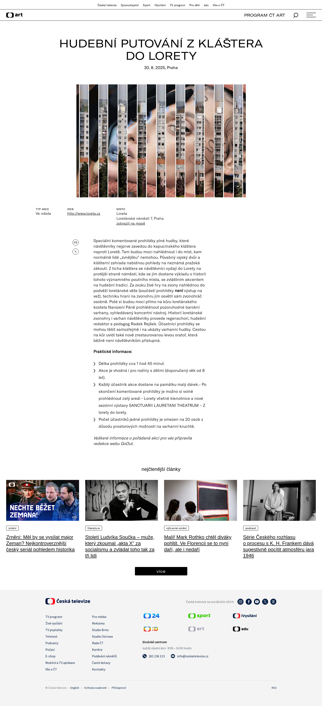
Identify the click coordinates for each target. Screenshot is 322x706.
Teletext (51, 636)
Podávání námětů (104, 656)
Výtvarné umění (176, 528)
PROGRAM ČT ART (264, 15)
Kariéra (97, 649)
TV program (177, 5)
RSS (274, 688)
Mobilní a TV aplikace (60, 663)
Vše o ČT (218, 5)
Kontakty (98, 669)
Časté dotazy (101, 663)
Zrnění (12, 528)
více (161, 571)
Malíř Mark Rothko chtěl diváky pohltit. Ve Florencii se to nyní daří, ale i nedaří (197, 543)
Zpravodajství (130, 5)
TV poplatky (53, 630)
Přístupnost (119, 688)
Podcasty (51, 643)
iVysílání (160, 5)
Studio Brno (100, 630)
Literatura (93, 528)
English (74, 688)
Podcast (250, 528)
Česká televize (107, 5)
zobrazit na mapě (130, 223)
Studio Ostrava (102, 636)
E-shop (50, 656)
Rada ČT (98, 643)
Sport (146, 5)
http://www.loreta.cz (83, 213)
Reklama (98, 623)
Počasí (50, 649)
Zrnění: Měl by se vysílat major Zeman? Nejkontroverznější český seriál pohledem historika (40, 543)
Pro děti (194, 5)
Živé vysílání (53, 623)
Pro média (99, 617)
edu (206, 5)
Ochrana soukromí (95, 688)
